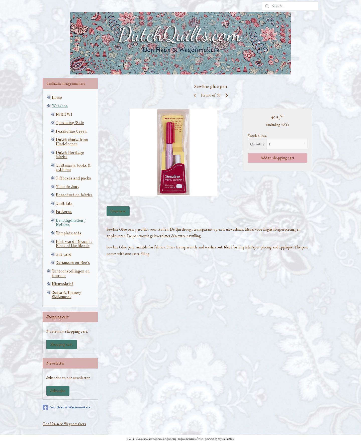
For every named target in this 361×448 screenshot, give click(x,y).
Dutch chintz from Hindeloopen (72, 142)
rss (179, 438)
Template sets (68, 233)
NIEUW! (64, 115)
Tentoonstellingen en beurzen (71, 274)
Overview (118, 211)
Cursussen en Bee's (73, 263)
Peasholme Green (71, 132)
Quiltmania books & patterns (73, 168)
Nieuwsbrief (62, 284)
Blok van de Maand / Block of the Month (74, 244)
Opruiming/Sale (70, 123)
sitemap (172, 438)
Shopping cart (61, 344)
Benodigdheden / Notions (71, 223)
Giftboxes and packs (73, 178)
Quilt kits (64, 204)
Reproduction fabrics (74, 195)
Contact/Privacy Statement (66, 295)
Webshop (60, 106)
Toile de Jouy (67, 187)
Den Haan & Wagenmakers (67, 407)
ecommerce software (193, 438)
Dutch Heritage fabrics (70, 155)
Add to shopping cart (277, 157)
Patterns (64, 212)
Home (57, 98)
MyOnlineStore (226, 438)
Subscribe (57, 390)
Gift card (63, 255)
